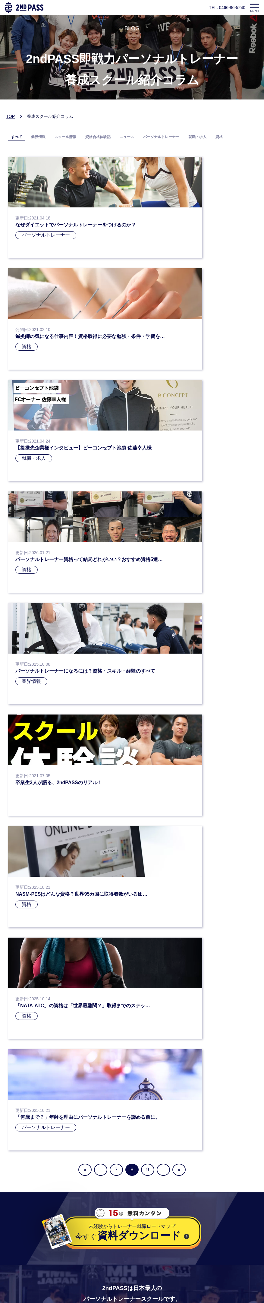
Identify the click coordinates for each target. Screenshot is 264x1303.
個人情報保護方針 (27, 1246)
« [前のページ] (85, 723)
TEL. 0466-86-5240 (227, 7)
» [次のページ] (179, 723)
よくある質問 (22, 1261)
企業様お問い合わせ (30, 1277)
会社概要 (17, 1254)
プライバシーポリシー (32, 1238)
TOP (10, 116)
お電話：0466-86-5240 (33, 1175)
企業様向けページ (27, 1269)
